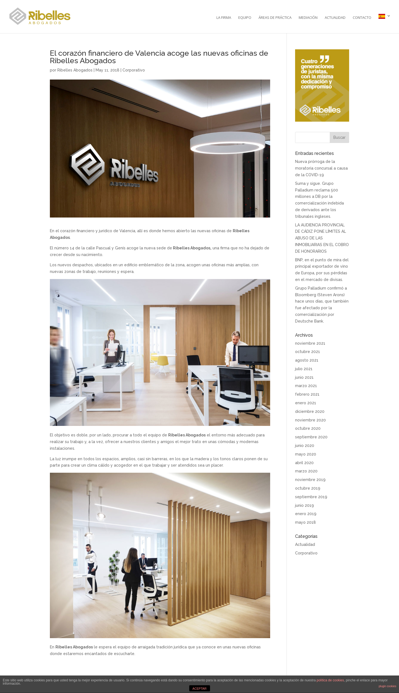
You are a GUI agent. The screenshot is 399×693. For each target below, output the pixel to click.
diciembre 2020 (309, 411)
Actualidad (335, 18)
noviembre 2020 (310, 420)
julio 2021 (304, 369)
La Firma (223, 18)
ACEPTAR (199, 688)
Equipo (244, 18)
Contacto (362, 18)
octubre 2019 (307, 488)
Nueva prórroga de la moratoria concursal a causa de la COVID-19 (321, 168)
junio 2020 (304, 445)
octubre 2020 (308, 428)
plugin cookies (387, 686)
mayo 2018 (305, 522)
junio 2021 (304, 377)
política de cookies (330, 680)
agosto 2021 (306, 360)
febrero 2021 (307, 394)
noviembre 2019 (310, 479)
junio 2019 (304, 505)
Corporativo (133, 70)
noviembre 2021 (310, 343)
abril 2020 (304, 463)
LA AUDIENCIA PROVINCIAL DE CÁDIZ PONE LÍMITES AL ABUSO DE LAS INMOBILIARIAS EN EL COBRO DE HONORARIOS (322, 238)
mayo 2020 (305, 454)
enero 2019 (305, 514)
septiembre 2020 (311, 437)
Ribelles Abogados (75, 70)
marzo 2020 (306, 471)
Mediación (308, 18)
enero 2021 (305, 403)
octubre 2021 (307, 351)
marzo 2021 (306, 385)
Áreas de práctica (275, 18)
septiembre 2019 (311, 497)
